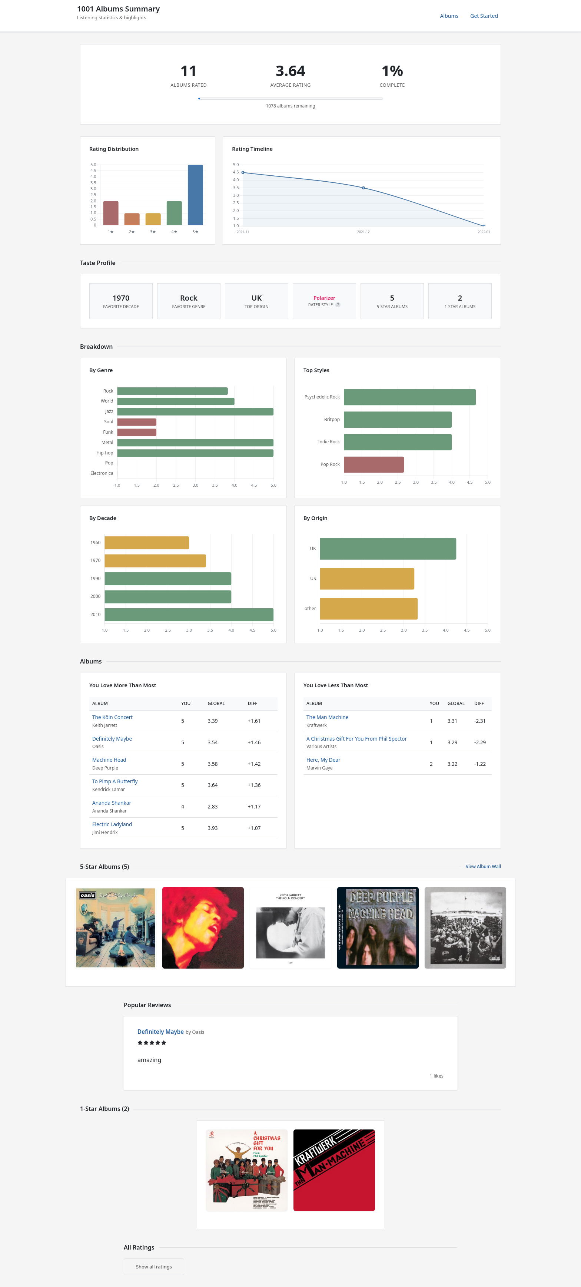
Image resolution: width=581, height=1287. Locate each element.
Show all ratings (154, 1266)
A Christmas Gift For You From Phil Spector (356, 738)
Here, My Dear (323, 759)
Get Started (484, 15)
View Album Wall (483, 866)
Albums (449, 15)
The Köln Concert (112, 717)
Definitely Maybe (112, 738)
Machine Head (109, 759)
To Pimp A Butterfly (114, 781)
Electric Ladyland (112, 824)
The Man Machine (327, 717)
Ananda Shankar (111, 802)
